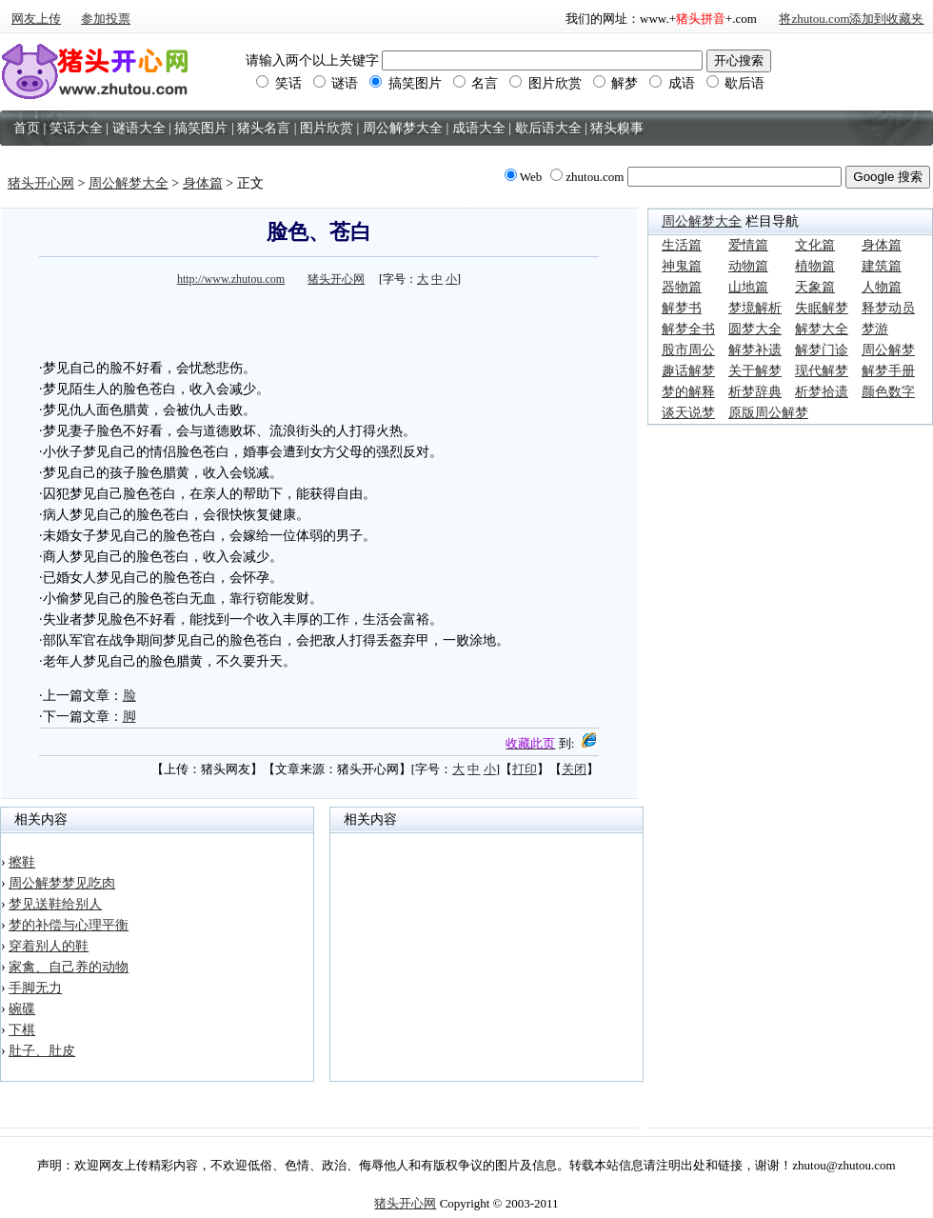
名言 (476, 83)
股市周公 (688, 350)
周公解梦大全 (129, 183)
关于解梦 (755, 371)
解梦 (616, 83)
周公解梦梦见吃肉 (62, 883)
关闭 (574, 769)
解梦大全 (821, 329)
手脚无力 (35, 988)
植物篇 (815, 266)
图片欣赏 (545, 83)
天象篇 (815, 287)
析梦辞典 (755, 392)
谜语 (336, 83)
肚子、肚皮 (42, 1051)
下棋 (22, 1030)
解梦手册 (888, 371)
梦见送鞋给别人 (55, 904)
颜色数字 (888, 392)
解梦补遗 (755, 350)
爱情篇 (748, 245)
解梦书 (682, 308)
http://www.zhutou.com (231, 279)
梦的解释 (688, 392)
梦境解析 (755, 308)
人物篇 (882, 287)
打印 (524, 769)
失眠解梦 (821, 308)
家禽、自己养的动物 (69, 967)
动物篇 (748, 266)
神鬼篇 (682, 266)
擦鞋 (22, 862)
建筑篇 (882, 266)
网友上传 (36, 18)
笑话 (279, 83)
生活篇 (682, 245)
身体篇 (203, 183)
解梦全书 (688, 329)
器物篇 (682, 287)
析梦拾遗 (821, 392)
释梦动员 (888, 308)
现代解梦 (821, 371)
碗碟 (22, 1009)
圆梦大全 (755, 329)
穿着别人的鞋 (49, 946)
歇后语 (735, 83)
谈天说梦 (688, 413)
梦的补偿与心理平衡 (69, 925)
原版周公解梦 (768, 413)
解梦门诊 (821, 350)
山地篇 (748, 287)
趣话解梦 (688, 371)
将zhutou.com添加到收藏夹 (851, 18)
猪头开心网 (41, 183)
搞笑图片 (405, 83)
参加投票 (105, 18)
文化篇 (815, 245)
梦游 (875, 329)
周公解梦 (888, 350)
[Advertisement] (319, 320)
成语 (672, 83)
